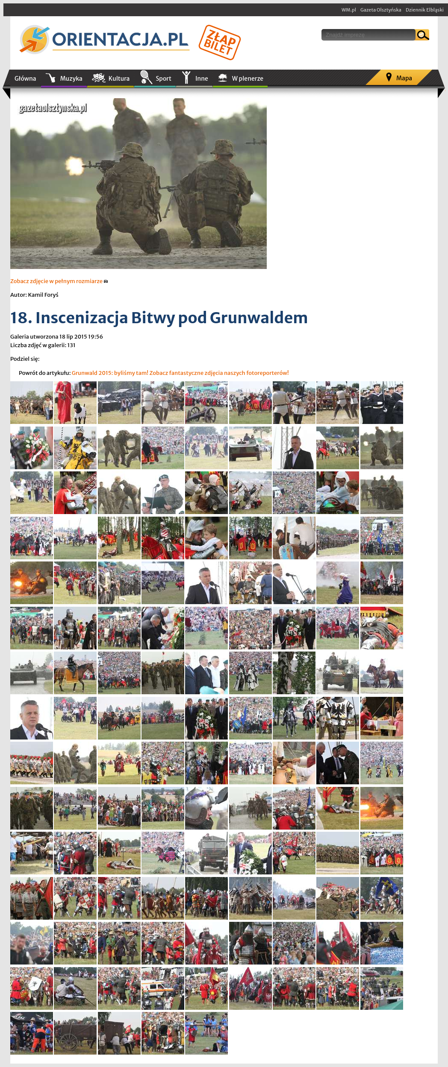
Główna (25, 78)
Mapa (404, 78)
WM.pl (349, 10)
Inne (201, 78)
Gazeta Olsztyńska (380, 10)
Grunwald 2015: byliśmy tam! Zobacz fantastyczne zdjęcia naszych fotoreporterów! (180, 373)
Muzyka (71, 78)
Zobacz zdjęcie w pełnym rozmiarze (59, 281)
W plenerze (247, 78)
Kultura (119, 78)
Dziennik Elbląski (425, 10)
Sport (163, 78)
